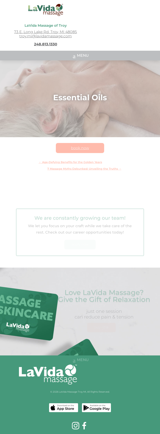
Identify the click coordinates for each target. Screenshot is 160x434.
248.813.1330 (45, 44)
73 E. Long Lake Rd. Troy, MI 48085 (45, 32)
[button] (80, 56)
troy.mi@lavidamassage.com (45, 36)
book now (80, 148)
